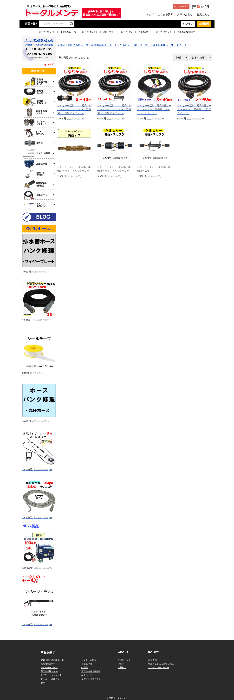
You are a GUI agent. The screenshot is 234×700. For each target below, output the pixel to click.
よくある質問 (165, 14)
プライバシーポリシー (158, 667)
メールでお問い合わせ (39, 40)
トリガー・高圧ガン (50, 679)
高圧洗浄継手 (144, 32)
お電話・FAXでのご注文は (38, 44)
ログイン (188, 23)
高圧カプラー (109, 32)
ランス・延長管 (88, 660)
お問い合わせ (185, 14)
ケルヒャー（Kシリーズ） (135, 45)
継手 (43, 683)
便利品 (84, 667)
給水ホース (86, 675)
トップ (150, 14)
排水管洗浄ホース (68, 32)
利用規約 (152, 660)
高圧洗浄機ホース (47, 32)
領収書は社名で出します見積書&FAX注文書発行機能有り (101, 13)
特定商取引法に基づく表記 (161, 664)
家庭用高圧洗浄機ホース (52, 660)
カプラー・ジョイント (51, 675)
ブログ (121, 664)
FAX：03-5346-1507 (39, 53)
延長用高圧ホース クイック (169, 45)
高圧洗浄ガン (127, 32)
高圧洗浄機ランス (164, 32)
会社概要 (122, 667)
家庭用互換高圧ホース (104, 45)
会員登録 (204, 23)
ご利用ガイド (124, 660)
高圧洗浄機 (86, 664)
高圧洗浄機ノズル (90, 32)
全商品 (61, 45)
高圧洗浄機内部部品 (186, 32)
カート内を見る (181, 6)
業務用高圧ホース (49, 664)
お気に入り (203, 14)
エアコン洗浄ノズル (90, 679)
